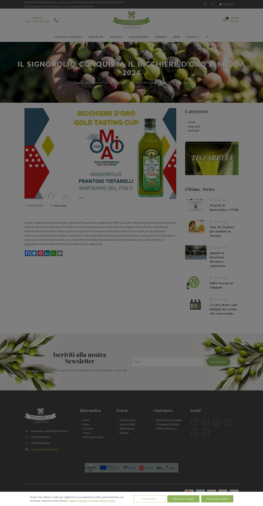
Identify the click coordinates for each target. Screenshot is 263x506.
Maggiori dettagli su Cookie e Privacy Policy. (92, 500)
